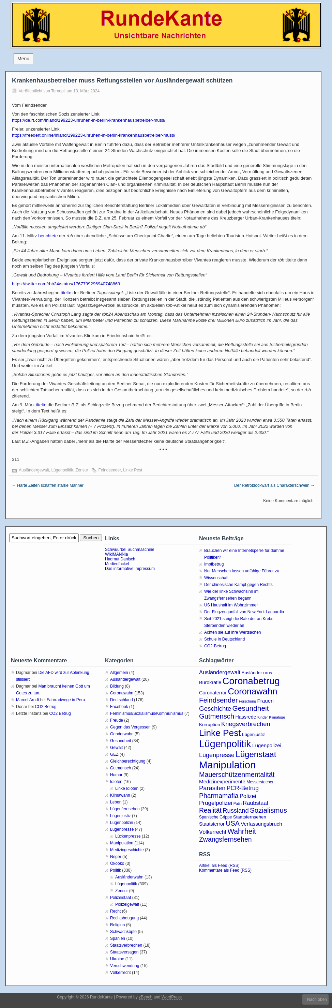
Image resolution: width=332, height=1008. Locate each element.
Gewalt (116, 747)
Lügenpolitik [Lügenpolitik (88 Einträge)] (225, 743)
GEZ (114, 754)
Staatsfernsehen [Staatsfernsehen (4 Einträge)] (249, 816)
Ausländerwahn (129, 877)
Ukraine (117, 959)
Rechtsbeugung (124, 918)
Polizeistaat (120, 897)
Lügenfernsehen (125, 809)
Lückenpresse (128, 836)
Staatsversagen (124, 952)
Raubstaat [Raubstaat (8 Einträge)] (255, 803)
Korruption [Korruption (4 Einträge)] (209, 724)
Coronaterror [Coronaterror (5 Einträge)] (213, 692)
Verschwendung (124, 965)
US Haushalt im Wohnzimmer (231, 605)
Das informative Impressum (130, 568)
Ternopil (58, 91)
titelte (66, 292)
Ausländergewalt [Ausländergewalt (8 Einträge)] (219, 672)
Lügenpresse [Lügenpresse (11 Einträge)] (217, 755)
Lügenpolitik (62, 470)
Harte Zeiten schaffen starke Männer (48, 485)
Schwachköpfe (123, 931)
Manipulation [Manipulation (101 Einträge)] (227, 764)
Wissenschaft (216, 577)
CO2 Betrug (45, 706)
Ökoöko (117, 863)
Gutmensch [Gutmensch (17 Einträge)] (216, 716)
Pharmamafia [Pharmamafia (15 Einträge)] (219, 795)
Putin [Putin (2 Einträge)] (237, 803)
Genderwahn (122, 734)
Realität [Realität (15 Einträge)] (210, 810)
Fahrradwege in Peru (66, 699)
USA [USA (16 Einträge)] (233, 823)
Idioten (116, 781)
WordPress (172, 997)
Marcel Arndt (27, 699)
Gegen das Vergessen (130, 727)
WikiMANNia (116, 554)
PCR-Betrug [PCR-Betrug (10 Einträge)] (243, 788)
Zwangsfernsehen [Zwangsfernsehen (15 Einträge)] (225, 839)
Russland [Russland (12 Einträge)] (235, 810)
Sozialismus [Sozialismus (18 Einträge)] (268, 810)
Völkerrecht (120, 972)
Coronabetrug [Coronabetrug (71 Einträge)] (251, 681)
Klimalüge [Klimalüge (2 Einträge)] (277, 717)
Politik (115, 870)
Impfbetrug (214, 564)
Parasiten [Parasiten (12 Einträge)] (212, 788)
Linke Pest (132, 470)
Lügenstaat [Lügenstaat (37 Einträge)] (256, 754)
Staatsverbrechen (126, 945)
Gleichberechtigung (127, 761)
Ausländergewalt (34, 470)
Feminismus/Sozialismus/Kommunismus (146, 713)
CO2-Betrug (215, 646)
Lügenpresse (122, 829)
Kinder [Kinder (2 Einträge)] (262, 717)
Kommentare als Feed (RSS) (225, 870)
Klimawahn (120, 795)
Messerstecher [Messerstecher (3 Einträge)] (260, 782)
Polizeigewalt (127, 904)
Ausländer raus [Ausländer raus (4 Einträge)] (257, 672)
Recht (115, 911)
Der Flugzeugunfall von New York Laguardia (244, 612)
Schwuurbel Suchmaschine (129, 549)
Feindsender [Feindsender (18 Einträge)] (218, 700)
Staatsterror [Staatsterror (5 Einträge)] (212, 824)
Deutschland (121, 699)
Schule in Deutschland (224, 639)
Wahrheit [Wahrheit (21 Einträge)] (241, 831)
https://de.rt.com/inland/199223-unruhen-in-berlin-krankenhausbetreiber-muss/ (88, 120)
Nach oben (317, 999)
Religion (117, 924)
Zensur (81, 470)
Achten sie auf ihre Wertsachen (232, 632)
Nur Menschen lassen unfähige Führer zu (241, 571)
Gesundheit (120, 740)
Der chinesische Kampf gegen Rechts (238, 584)
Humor (116, 774)
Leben (115, 802)
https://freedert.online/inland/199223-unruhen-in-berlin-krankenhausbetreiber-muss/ (93, 135)
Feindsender (110, 470)
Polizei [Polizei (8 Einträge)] (248, 796)
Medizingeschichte (127, 849)
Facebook (119, 706)
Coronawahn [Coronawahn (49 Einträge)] (252, 691)
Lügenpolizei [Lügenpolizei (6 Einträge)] (266, 745)
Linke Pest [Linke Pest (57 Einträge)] (220, 733)
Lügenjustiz (120, 815)
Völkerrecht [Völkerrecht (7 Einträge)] (212, 832)
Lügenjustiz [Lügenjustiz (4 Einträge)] (253, 734)
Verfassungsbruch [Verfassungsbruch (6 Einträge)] (261, 824)
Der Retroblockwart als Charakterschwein (274, 485)
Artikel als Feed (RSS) (219, 865)
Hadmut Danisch (120, 559)
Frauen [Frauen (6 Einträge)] (265, 701)
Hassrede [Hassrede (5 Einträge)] (246, 717)
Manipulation (121, 843)
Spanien (117, 938)
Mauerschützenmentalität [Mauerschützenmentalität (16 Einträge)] (236, 774)
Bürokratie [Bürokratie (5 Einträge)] (210, 682)
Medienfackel (117, 563)
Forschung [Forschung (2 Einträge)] (247, 701)
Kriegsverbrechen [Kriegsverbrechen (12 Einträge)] (245, 723)
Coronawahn (121, 693)
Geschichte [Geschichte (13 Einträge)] (215, 708)
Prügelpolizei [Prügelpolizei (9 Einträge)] (215, 803)
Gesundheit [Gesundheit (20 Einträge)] (250, 708)
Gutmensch (120, 768)
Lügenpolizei (121, 822)
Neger (115, 856)
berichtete (48, 235)
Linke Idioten (126, 788)
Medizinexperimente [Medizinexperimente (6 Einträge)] (222, 781)
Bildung (117, 686)
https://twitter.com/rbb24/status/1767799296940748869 (66, 283)
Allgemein (119, 672)
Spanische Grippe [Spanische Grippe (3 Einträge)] (215, 817)
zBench (145, 997)
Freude (116, 720)
